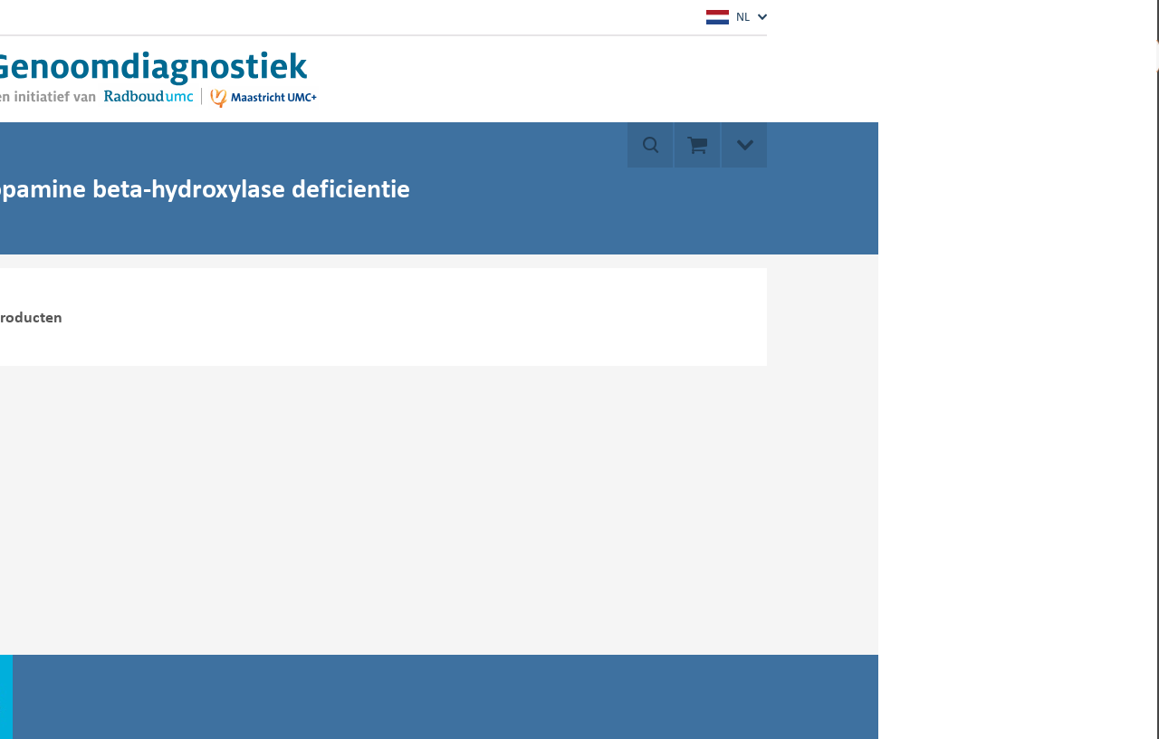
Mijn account (1031, 54)
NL (728, 16)
